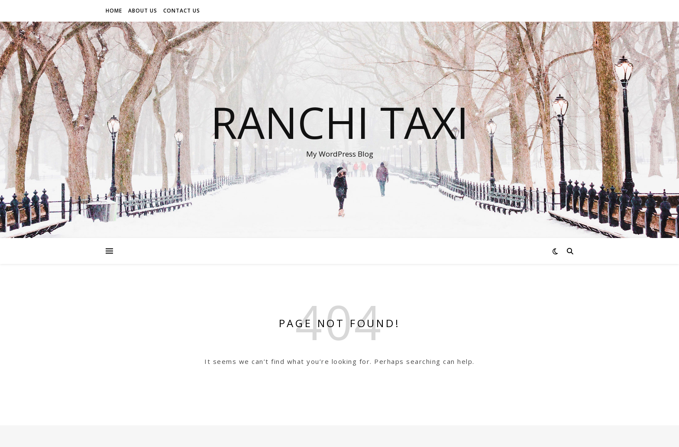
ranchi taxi (339, 122)
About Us (142, 10)
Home (114, 10)
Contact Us (181, 10)
